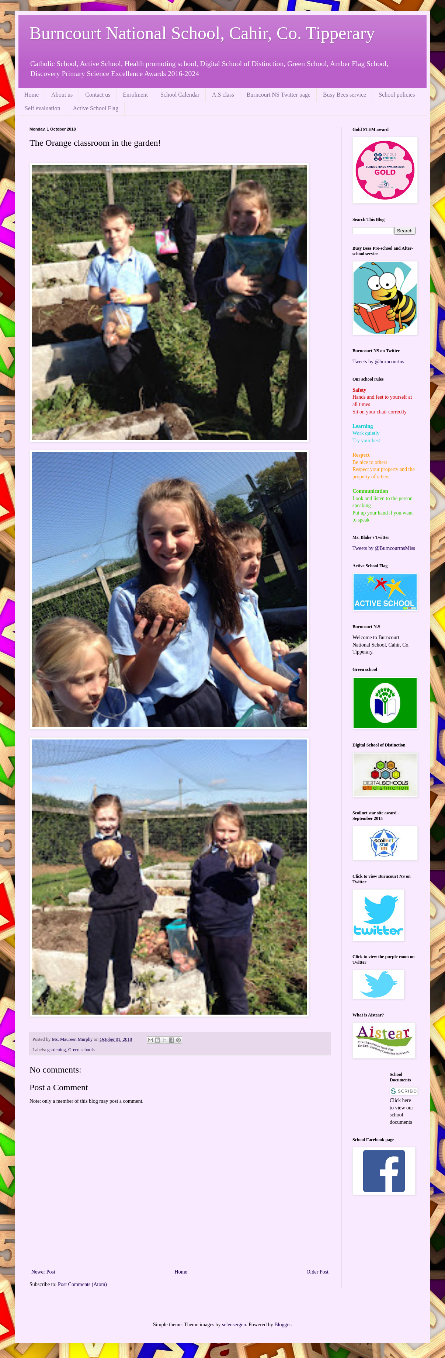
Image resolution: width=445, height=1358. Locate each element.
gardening (56, 1049)
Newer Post (43, 1272)
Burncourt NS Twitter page (278, 94)
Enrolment (135, 94)
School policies (397, 94)
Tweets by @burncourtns (378, 361)
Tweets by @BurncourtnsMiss (383, 548)
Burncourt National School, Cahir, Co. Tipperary (202, 33)
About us (62, 94)
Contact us (97, 94)
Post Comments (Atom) (82, 1284)
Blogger (282, 1324)
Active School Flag (95, 108)
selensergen (234, 1324)
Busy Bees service (344, 94)
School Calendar (179, 94)
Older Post (318, 1272)
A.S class (223, 94)
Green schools (81, 1049)
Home (31, 94)
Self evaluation (42, 108)
